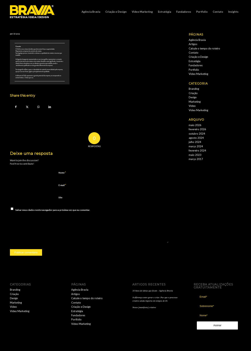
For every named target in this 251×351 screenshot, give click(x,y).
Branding (194, 88)
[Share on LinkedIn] (49, 106)
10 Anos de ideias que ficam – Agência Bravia (152, 290)
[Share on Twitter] (27, 106)
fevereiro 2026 (197, 129)
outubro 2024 (197, 133)
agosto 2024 (196, 137)
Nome (62, 172)
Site (60, 197)
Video (192, 105)
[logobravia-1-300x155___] (32, 11)
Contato (193, 52)
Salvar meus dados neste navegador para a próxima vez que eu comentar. (52, 210)
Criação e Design (198, 56)
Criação (193, 93)
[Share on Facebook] (15, 106)
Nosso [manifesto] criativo (144, 307)
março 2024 (196, 146)
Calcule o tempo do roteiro (204, 48)
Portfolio (194, 69)
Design (193, 97)
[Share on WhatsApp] (38, 106)
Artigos (193, 44)
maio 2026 (195, 125)
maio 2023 (195, 154)
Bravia (16, 34)
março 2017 (196, 159)
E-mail (62, 185)
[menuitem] (91, 11)
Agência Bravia (197, 39)
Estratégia (194, 61)
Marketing (195, 101)
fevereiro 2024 (197, 150)
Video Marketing (198, 73)
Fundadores (196, 65)
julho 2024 (195, 142)
